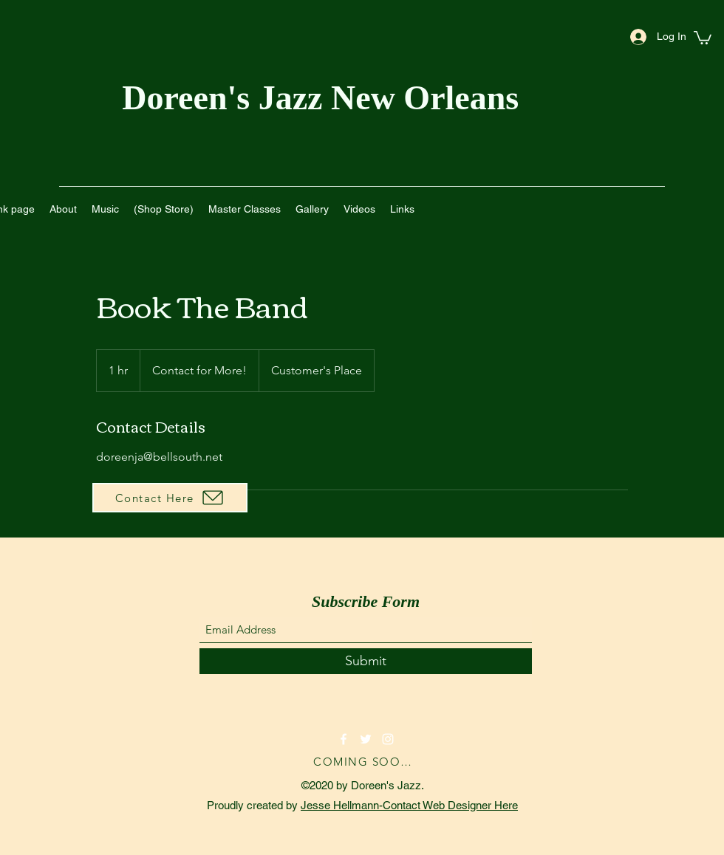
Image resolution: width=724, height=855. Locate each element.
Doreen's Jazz (226, 98)
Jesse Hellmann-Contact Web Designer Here (409, 805)
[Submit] (365, 661)
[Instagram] (387, 739)
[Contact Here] (169, 497)
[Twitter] (365, 739)
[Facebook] (343, 739)
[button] (702, 37)
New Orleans (429, 98)
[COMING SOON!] (365, 761)
